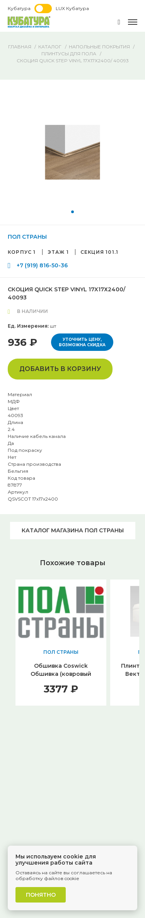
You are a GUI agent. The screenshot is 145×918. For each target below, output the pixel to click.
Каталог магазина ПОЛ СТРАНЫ (73, 530)
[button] (72, 211)
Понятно (41, 894)
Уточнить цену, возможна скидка (82, 342)
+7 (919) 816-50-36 (42, 265)
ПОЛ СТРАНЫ (27, 236)
